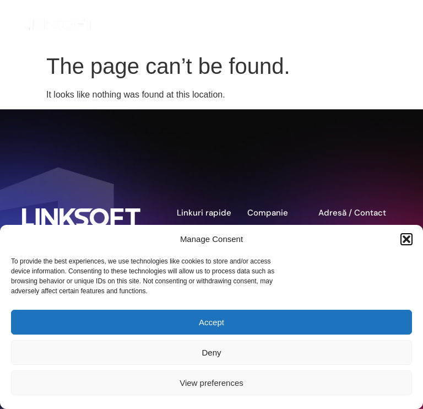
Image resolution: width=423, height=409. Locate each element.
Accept (211, 322)
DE (358, 25)
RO (372, 25)
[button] (406, 239)
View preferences (211, 383)
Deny (211, 352)
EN (344, 25)
